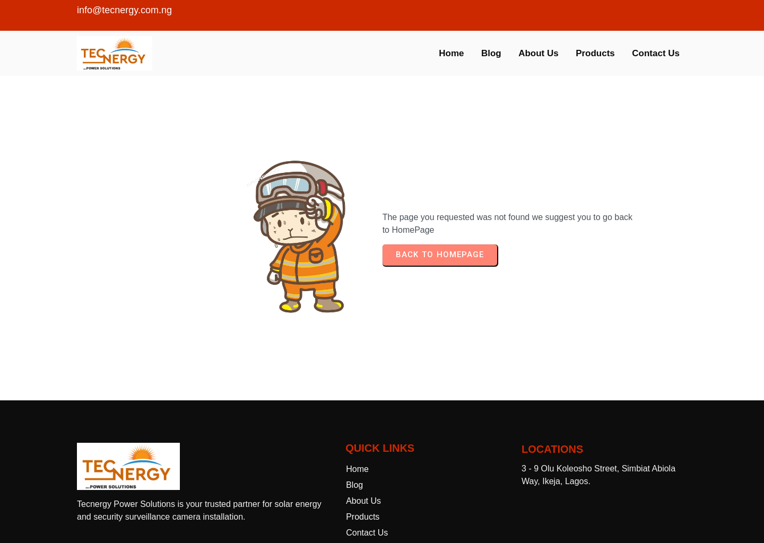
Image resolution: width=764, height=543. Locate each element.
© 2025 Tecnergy (382, 516)
